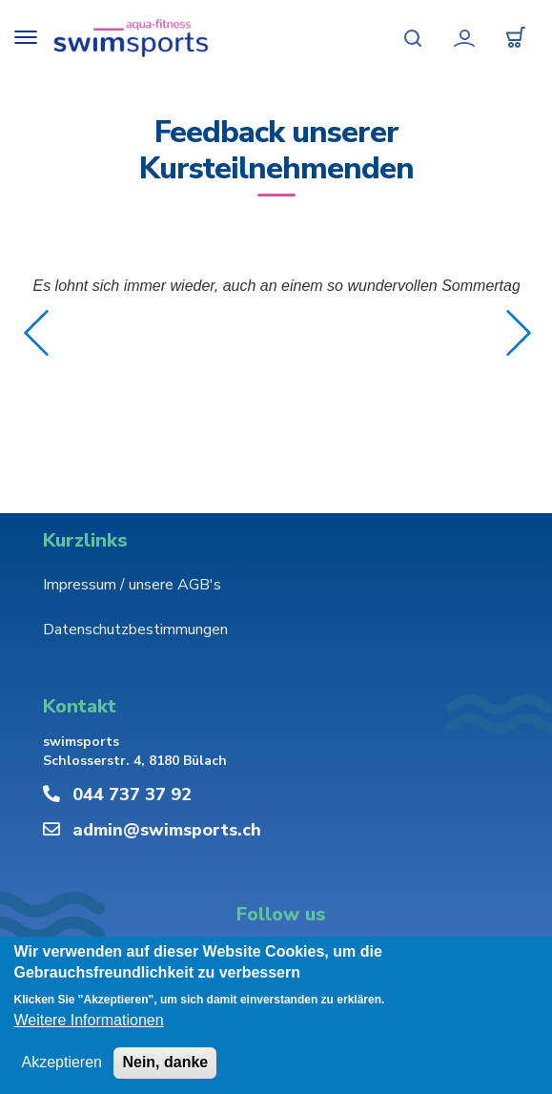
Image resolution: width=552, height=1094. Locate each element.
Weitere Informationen (88, 1020)
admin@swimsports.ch (166, 829)
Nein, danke (165, 1062)
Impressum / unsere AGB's (132, 584)
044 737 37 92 (132, 794)
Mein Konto (464, 38)
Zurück (36, 333)
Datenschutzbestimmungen (135, 629)
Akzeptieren (61, 1062)
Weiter (518, 333)
